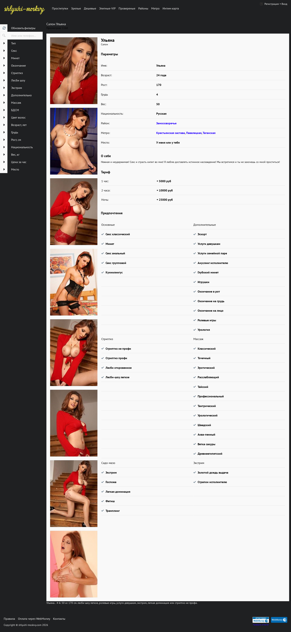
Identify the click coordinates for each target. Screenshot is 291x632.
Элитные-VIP (107, 8)
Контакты (59, 618)
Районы (143, 8)
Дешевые (90, 8)
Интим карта (171, 8)
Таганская (209, 133)
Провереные (127, 8)
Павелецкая (194, 133)
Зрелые (76, 8)
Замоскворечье (166, 123)
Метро (155, 8)
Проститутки (60, 8)
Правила (9, 618)
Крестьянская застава (170, 133)
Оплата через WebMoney (34, 618)
